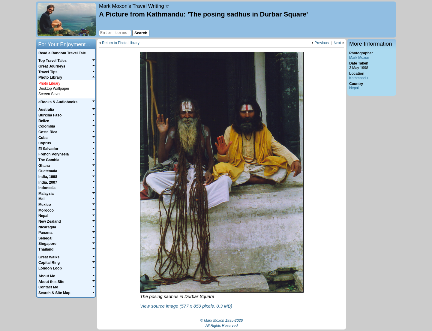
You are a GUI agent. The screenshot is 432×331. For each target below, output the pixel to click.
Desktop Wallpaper (53, 88)
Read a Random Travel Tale (62, 53)
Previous (322, 43)
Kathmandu (358, 78)
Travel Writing (134, 6)
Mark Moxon (359, 58)
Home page (67, 19)
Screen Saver (49, 94)
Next (337, 43)
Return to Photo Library (121, 43)
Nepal (354, 88)
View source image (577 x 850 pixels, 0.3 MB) (186, 305)
